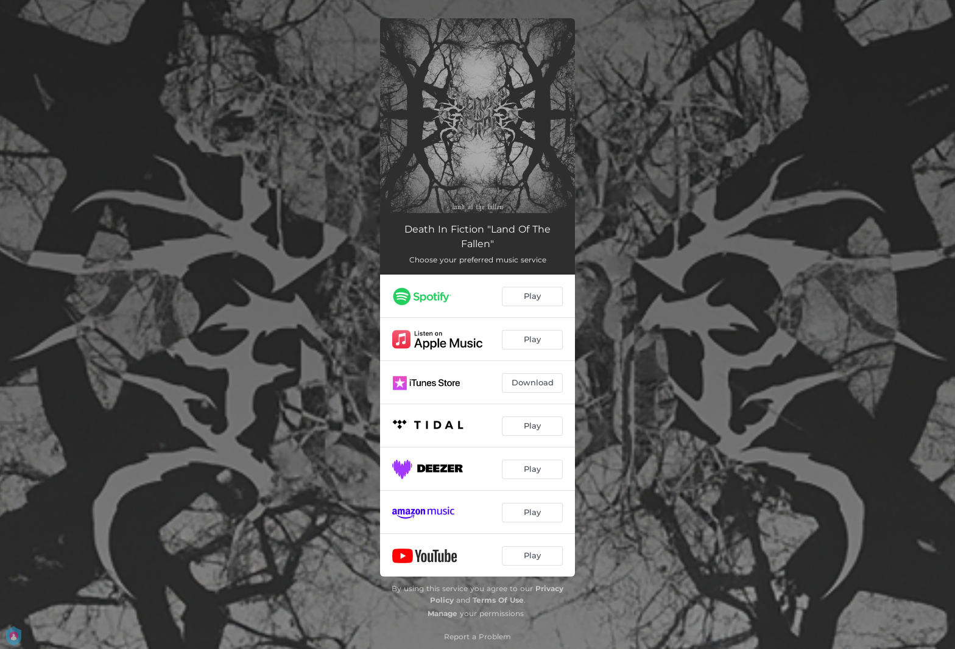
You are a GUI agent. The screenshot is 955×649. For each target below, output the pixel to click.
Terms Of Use (498, 600)
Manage (442, 613)
